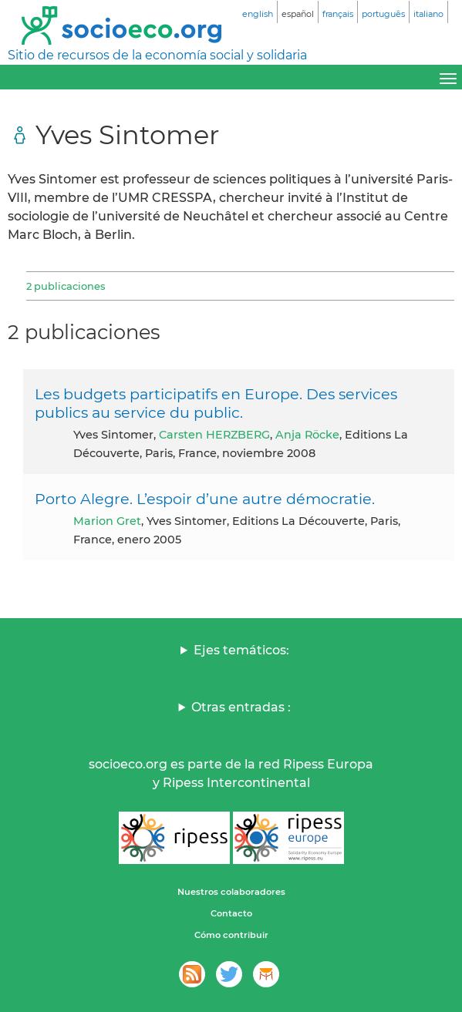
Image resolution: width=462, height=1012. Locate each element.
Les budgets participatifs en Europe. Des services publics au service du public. (216, 403)
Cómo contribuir (231, 935)
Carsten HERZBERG (214, 435)
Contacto (231, 913)
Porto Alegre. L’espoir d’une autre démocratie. (205, 498)
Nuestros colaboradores (231, 891)
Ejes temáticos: (241, 650)
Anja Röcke (307, 435)
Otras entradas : (241, 707)
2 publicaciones (65, 286)
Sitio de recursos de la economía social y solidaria (157, 55)
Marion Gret (107, 521)
